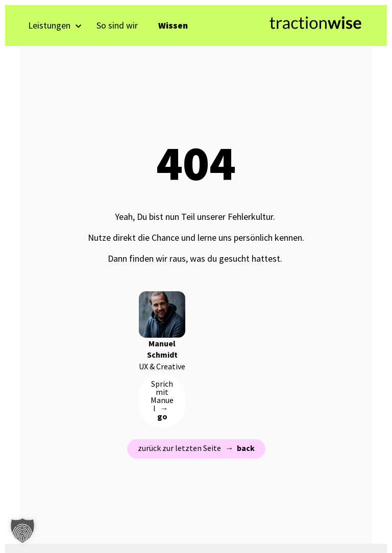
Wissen (173, 25)
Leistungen (54, 25)
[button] (22, 530)
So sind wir (117, 25)
